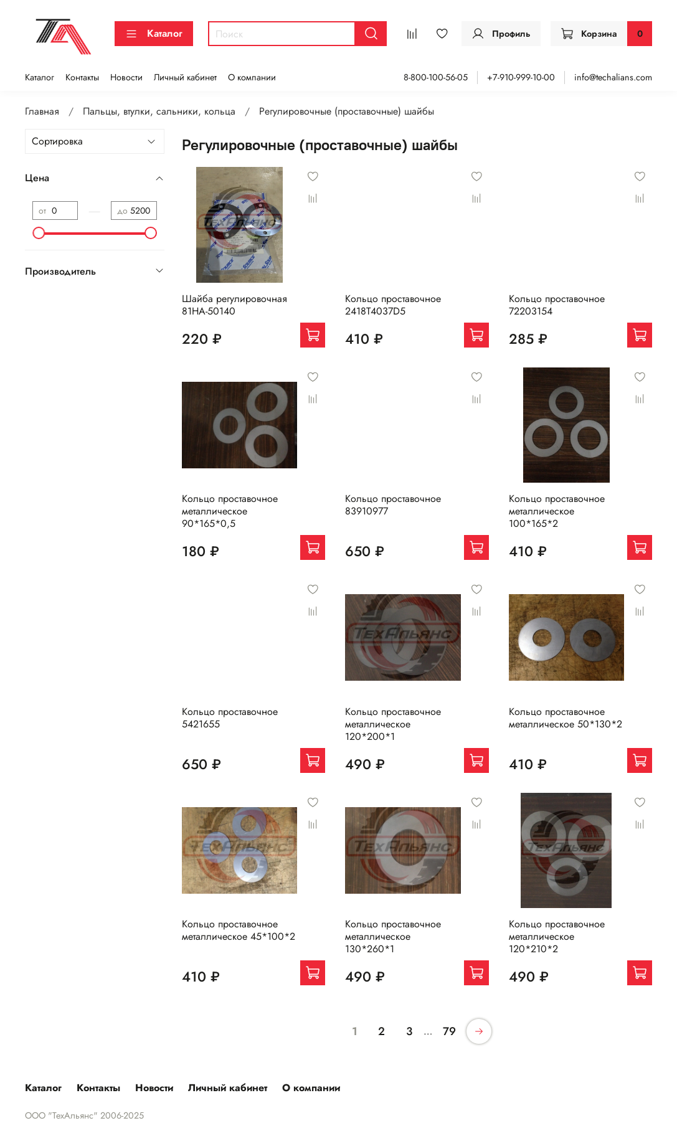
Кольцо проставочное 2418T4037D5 (393, 304)
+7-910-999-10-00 (521, 77)
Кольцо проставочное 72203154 (557, 304)
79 (449, 1031)
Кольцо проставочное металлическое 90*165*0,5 (230, 511)
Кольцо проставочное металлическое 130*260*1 (393, 936)
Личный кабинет (185, 77)
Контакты (82, 77)
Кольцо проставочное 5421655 (230, 717)
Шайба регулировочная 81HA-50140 (234, 304)
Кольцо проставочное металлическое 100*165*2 (557, 511)
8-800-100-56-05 (436, 77)
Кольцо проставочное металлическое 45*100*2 (238, 930)
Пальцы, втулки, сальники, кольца (159, 111)
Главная (42, 111)
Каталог (153, 33)
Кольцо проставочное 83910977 (393, 504)
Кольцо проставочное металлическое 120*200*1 (393, 724)
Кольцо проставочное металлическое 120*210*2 (557, 936)
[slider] (38, 233)
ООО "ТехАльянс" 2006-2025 (84, 1115)
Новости (126, 77)
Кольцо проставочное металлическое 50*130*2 (565, 717)
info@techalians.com (613, 77)
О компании (252, 77)
